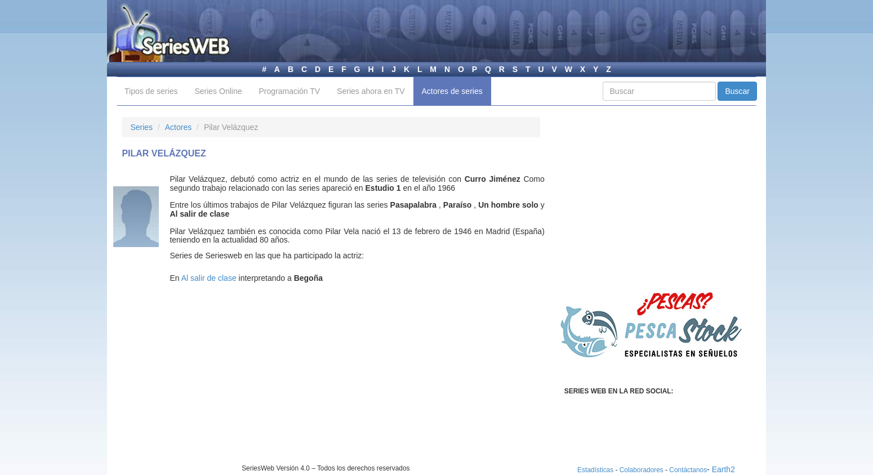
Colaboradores (641, 470)
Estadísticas (595, 470)
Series (141, 127)
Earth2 (723, 469)
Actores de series (452, 91)
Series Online (218, 91)
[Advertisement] (216, 385)
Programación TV (289, 91)
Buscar (737, 91)
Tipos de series (150, 91)
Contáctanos (688, 470)
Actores (178, 127)
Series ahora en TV (370, 91)
